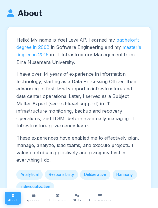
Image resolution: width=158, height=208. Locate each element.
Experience (34, 198)
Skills (77, 198)
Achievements (100, 198)
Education (57, 198)
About (13, 198)
